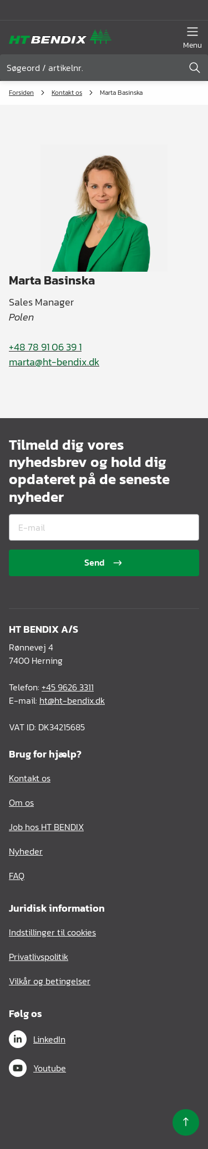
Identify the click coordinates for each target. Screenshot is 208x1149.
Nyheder (26, 851)
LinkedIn (37, 1039)
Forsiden (21, 93)
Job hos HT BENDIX (46, 826)
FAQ (16, 875)
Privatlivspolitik (38, 956)
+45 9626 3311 (68, 687)
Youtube (37, 1068)
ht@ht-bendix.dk (72, 700)
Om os (21, 802)
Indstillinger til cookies (52, 932)
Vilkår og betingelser (49, 981)
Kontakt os (67, 93)
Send (104, 563)
